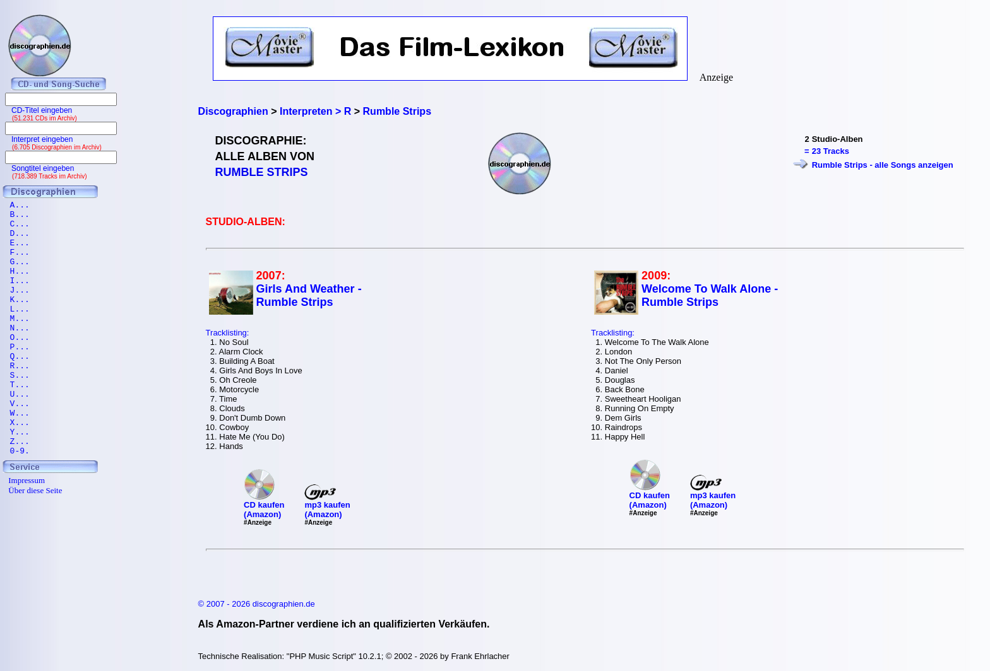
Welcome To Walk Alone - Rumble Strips (709, 295)
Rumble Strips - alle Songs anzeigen (882, 165)
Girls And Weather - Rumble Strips (309, 295)
